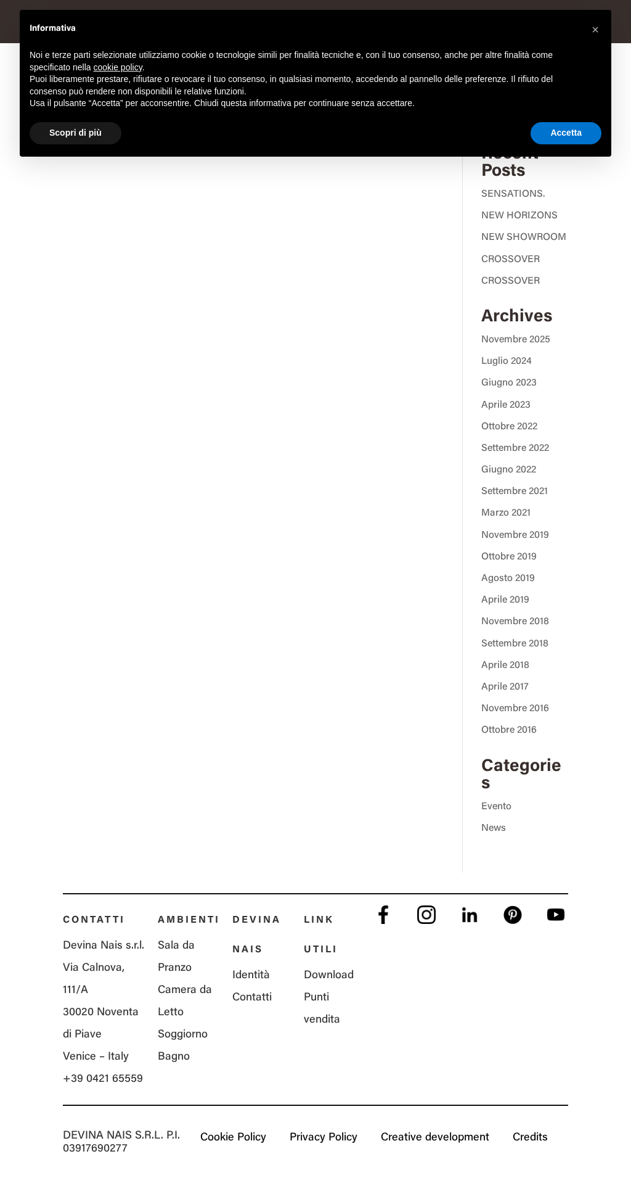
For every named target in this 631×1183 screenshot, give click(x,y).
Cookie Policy (233, 1138)
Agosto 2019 (508, 578)
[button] (595, 29)
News (493, 828)
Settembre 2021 (514, 492)
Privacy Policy (323, 1138)
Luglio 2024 (506, 361)
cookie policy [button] (118, 67)
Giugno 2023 (509, 383)
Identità (251, 975)
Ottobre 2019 (509, 557)
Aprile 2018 (505, 665)
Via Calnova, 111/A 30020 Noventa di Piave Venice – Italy (101, 1013)
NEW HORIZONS (519, 216)
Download (329, 975)
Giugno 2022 (508, 470)
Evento (496, 807)
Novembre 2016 (515, 709)
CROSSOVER (510, 260)
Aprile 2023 (506, 405)
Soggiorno (183, 1035)
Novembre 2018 (515, 622)
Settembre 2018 (514, 644)
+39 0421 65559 (103, 1079)
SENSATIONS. (513, 194)
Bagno (174, 1057)
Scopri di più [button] (75, 133)
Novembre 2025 (515, 340)
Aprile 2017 (505, 687)
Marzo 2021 (506, 513)
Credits (530, 1138)
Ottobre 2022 (509, 427)
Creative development (435, 1138)
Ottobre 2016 (509, 730)
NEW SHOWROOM (523, 237)
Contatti (252, 998)
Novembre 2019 (515, 535)
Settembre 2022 (515, 448)
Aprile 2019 (505, 600)
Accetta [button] (566, 133)
